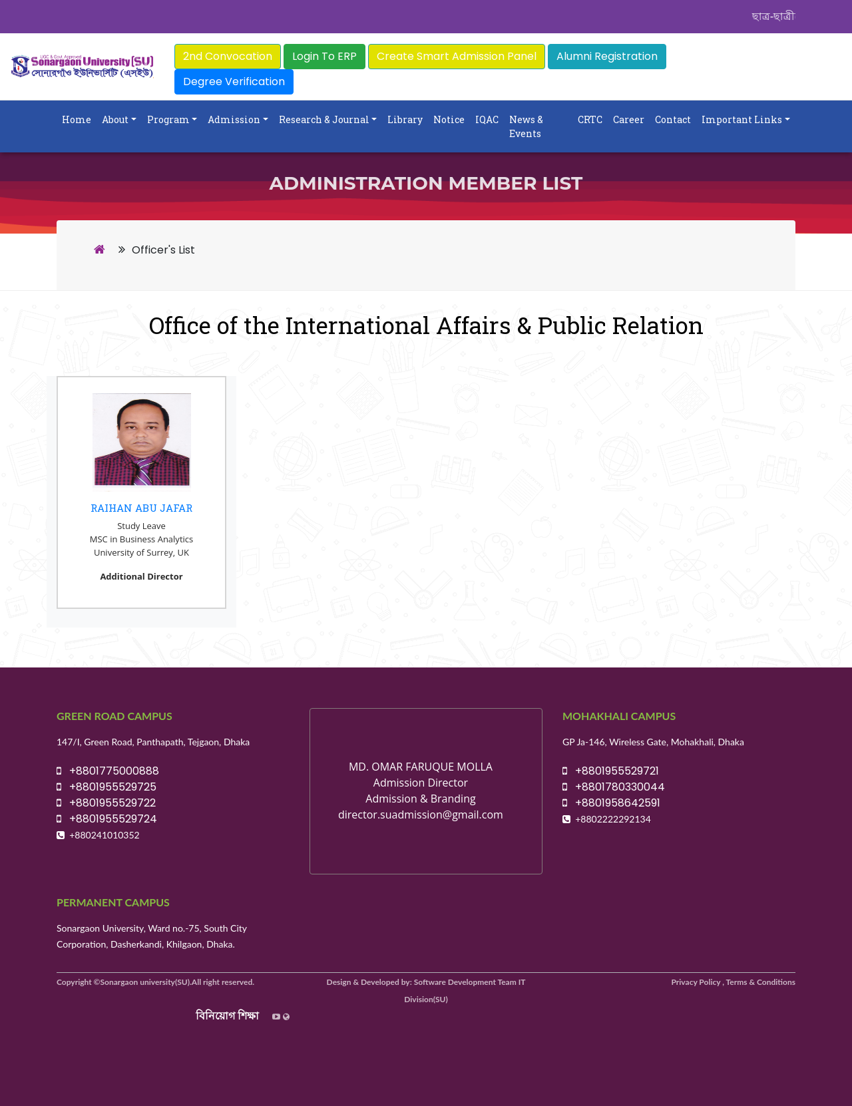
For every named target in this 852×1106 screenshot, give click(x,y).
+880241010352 (104, 834)
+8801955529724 (107, 819)
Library (405, 119)
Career (628, 119)
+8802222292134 (613, 819)
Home (76, 119)
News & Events (526, 126)
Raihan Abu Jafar (141, 507)
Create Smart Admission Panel (456, 56)
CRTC (590, 119)
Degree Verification (234, 81)
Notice (449, 119)
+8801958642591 (611, 803)
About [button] (115, 119)
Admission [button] (234, 119)
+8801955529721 (610, 771)
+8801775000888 (108, 771)
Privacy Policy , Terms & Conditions (734, 982)
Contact (673, 119)
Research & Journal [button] (324, 119)
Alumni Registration (607, 56)
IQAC (487, 119)
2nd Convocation (227, 56)
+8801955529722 (106, 803)
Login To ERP (324, 56)
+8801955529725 (106, 787)
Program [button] (168, 119)
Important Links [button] (742, 119)
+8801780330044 (613, 787)
